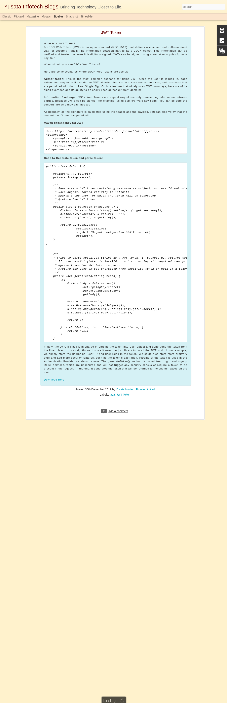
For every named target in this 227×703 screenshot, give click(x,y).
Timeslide (86, 16)
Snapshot (72, 16)
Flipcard (19, 16)
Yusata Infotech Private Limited (135, 347)
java (112, 352)
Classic (6, 16)
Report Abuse (138, 701)
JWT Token (123, 352)
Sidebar (58, 16)
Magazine (33, 16)
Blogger (126, 701)
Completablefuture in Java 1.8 (121, 674)
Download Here (54, 337)
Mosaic (46, 16)
